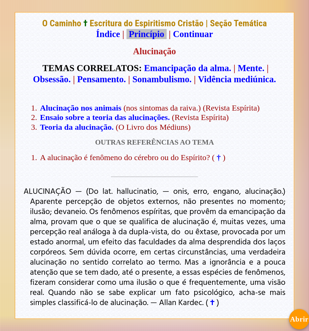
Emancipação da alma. (187, 68)
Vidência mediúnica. (237, 79)
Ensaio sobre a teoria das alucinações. (105, 117)
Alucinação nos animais (80, 107)
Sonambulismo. (162, 79)
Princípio (146, 34)
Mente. (251, 68)
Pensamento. (101, 79)
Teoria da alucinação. (77, 127)
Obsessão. (52, 79)
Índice (108, 34)
